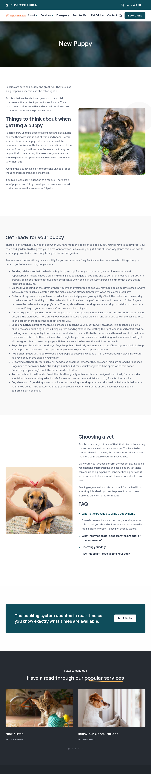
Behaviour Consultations (98, 733)
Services (46, 15)
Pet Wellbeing (14, 739)
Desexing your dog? (94, 547)
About (31, 15)
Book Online (135, 15)
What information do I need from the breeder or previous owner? (111, 538)
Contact (112, 15)
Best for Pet (80, 15)
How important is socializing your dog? (106, 553)
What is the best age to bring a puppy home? (109, 513)
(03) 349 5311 (133, 4)
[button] (69, 749)
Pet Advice (97, 15)
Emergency (62, 15)
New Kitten (14, 733)
